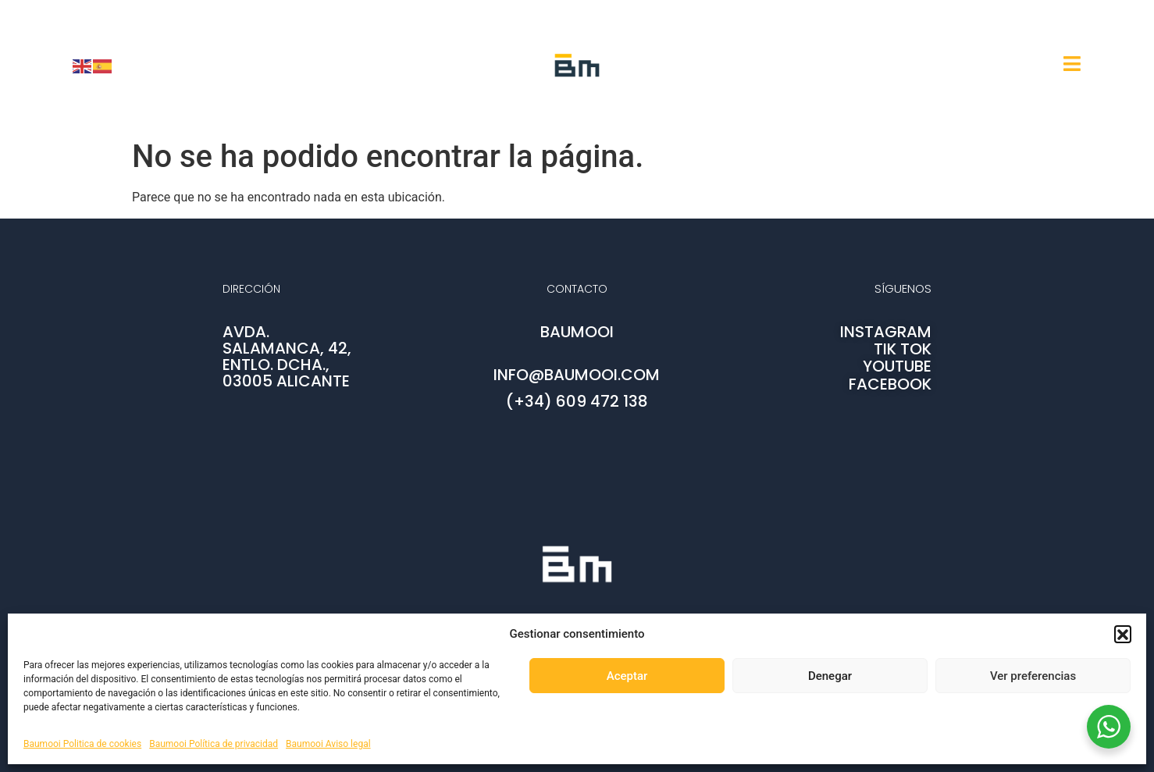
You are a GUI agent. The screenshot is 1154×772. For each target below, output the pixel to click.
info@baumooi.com (576, 375)
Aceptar (627, 676)
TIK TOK (902, 349)
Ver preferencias (1033, 676)
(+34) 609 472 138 (577, 401)
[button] (1123, 634)
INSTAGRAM (885, 332)
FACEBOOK (890, 384)
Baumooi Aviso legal (328, 743)
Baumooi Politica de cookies (82, 743)
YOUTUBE (897, 366)
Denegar (830, 676)
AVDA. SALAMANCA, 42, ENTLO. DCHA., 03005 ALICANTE (287, 356)
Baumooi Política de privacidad (213, 743)
